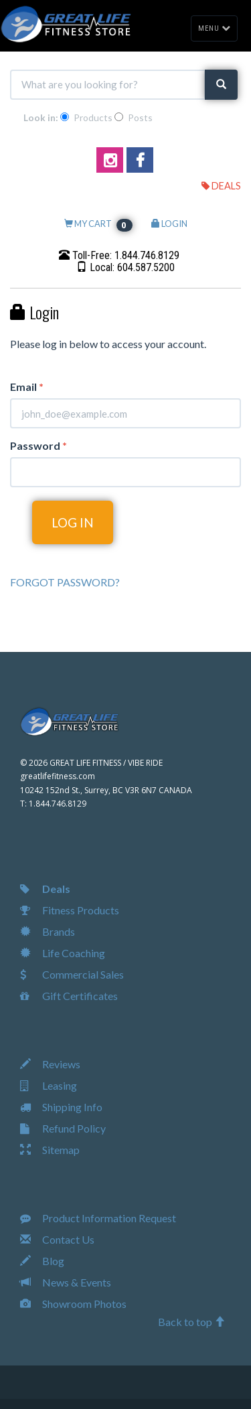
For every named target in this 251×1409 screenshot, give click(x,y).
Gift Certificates (69, 995)
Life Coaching (62, 952)
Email (27, 386)
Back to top (191, 1321)
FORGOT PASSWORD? (65, 582)
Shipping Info (61, 1106)
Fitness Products (69, 910)
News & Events (65, 1282)
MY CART (98, 223)
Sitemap (50, 1149)
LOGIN (169, 223)
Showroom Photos (73, 1303)
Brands (47, 931)
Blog (42, 1260)
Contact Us (57, 1239)
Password (38, 445)
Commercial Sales (72, 974)
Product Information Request (98, 1218)
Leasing (48, 1085)
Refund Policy (63, 1128)
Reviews (50, 1064)
